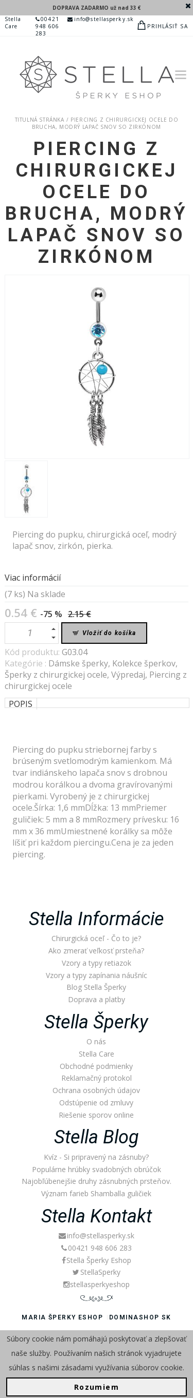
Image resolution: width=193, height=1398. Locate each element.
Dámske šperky (78, 663)
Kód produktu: (33, 652)
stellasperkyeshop (96, 1284)
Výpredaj (128, 674)
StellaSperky (96, 1272)
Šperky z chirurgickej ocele (56, 674)
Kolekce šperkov (144, 663)
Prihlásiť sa (167, 26)
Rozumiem (96, 1387)
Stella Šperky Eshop (96, 1260)
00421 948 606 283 (48, 26)
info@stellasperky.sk (100, 19)
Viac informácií (33, 577)
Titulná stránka (39, 119)
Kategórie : (26, 663)
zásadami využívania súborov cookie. (122, 1367)
